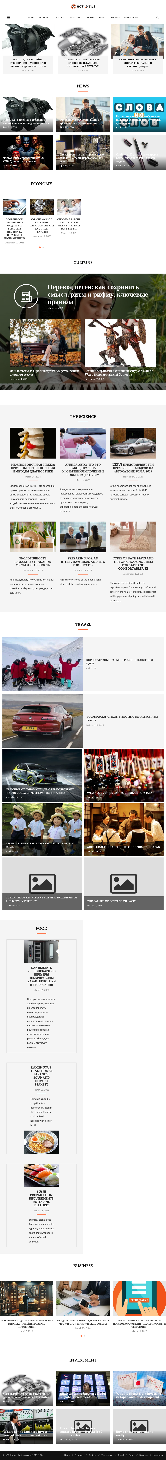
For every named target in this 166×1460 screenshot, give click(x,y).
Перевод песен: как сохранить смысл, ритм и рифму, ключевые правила (98, 294)
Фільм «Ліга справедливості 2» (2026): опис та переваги (23, 159)
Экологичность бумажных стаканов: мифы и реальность (32, 562)
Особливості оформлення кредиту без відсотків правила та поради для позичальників (14, 229)
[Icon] (26, 300)
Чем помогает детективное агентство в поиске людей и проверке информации (27, 1323)
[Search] (157, 17)
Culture (59, 17)
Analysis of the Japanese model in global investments (83, 1395)
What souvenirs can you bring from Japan (121, 793)
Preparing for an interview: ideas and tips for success (83, 562)
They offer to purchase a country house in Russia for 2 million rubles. (81, 1432)
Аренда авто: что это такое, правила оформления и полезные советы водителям (83, 470)
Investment (131, 17)
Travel (90, 17)
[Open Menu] (8, 17)
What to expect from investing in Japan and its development (138, 1395)
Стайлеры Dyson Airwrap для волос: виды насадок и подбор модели (137, 158)
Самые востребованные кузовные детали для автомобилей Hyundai (82, 63)
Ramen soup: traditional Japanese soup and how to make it (41, 1076)
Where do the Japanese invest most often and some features (25, 1433)
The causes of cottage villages (111, 901)
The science (75, 17)
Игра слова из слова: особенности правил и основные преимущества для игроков (138, 120)
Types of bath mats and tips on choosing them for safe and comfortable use (133, 563)
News (31, 17)
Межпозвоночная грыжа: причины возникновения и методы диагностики (33, 468)
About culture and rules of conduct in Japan (123, 847)
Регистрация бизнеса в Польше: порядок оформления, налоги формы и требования (139, 1323)
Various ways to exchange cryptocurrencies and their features (42, 225)
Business (114, 17)
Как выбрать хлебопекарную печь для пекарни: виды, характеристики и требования (41, 976)
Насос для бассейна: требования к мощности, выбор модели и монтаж (28, 63)
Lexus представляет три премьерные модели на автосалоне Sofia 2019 (133, 468)
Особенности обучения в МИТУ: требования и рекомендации (137, 63)
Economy (44, 17)
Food (102, 17)
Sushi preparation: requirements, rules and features (41, 1198)
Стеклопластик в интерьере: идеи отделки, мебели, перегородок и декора (82, 158)
